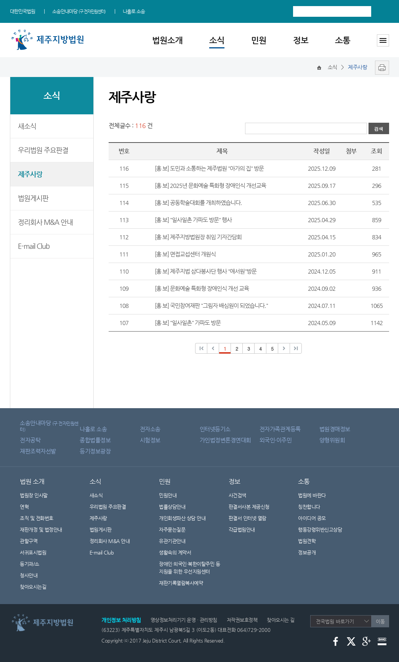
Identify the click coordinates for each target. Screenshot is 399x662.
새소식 (27, 126)
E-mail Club (34, 246)
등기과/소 (29, 564)
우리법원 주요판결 (43, 150)
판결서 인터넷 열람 (252, 518)
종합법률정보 (95, 440)
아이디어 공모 (312, 518)
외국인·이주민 (276, 440)
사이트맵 (383, 40)
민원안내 (167, 495)
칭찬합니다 (309, 507)
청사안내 (28, 575)
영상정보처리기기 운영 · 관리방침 (184, 620)
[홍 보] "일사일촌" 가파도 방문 (188, 322)
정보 (300, 40)
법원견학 (307, 541)
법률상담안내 (172, 507)
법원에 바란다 (312, 495)
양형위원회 (332, 440)
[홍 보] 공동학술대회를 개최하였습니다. (198, 202)
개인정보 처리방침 (121, 620)
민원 (258, 40)
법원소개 (167, 40)
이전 (201, 347)
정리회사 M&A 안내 (45, 222)
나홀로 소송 (134, 11)
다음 (284, 347)
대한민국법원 (22, 11)
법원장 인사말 (34, 495)
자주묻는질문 (172, 529)
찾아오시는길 (33, 587)
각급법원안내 (246, 529)
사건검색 (237, 495)
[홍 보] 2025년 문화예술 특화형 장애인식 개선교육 (210, 185)
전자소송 (150, 429)
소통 (342, 40)
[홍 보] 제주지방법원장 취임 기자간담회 (198, 237)
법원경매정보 (334, 429)
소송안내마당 (79, 11)
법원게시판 (33, 198)
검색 (382, 11)
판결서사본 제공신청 (254, 507)
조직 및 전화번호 (36, 518)
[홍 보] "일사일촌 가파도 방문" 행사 (193, 219)
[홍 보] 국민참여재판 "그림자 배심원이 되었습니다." (211, 305)
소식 (216, 40)
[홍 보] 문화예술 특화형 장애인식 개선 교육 (202, 288)
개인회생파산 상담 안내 (182, 518)
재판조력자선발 (38, 451)
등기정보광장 (95, 451)
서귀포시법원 (33, 552)
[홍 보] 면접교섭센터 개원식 (185, 254)
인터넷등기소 (215, 429)
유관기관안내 (172, 541)
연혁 (24, 507)
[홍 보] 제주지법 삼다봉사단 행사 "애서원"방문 (205, 271)
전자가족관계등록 (280, 429)
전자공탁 (30, 440)
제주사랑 (30, 174)
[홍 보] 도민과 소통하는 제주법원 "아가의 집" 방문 (209, 168)
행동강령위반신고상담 (320, 529)
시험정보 (150, 440)
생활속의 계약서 (175, 552)
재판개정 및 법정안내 (41, 529)
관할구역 (28, 541)
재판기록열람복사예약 (181, 583)
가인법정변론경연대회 (225, 440)
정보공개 (311, 552)
